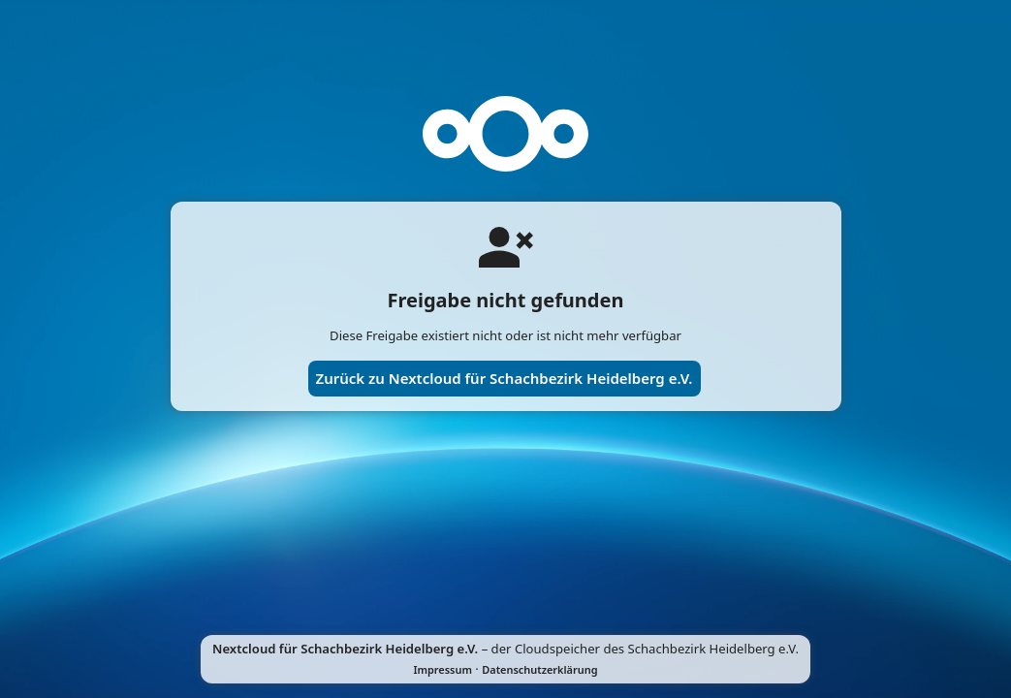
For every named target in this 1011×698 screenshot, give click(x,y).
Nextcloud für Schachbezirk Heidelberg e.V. (345, 648)
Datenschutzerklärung (539, 669)
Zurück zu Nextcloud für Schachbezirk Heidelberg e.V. (504, 378)
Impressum (442, 669)
